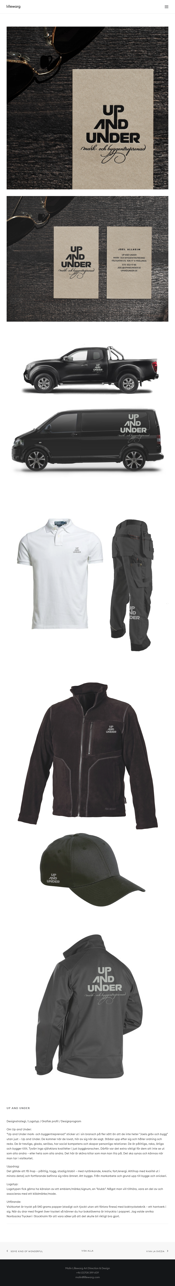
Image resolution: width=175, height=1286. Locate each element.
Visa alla (88, 1251)
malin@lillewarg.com (87, 1277)
